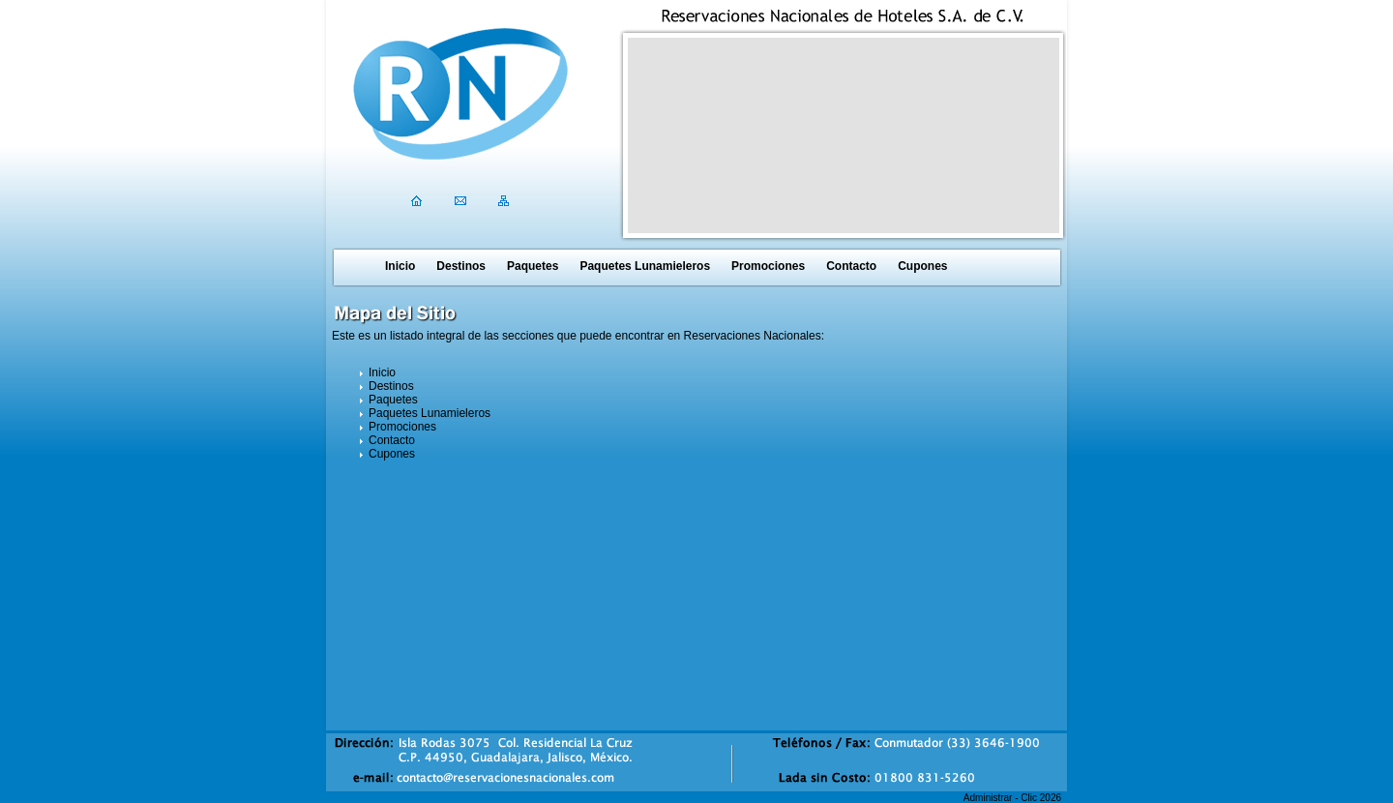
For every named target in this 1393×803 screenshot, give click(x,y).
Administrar (988, 797)
